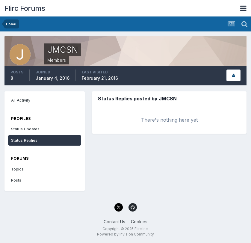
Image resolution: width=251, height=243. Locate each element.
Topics (17, 169)
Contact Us (114, 221)
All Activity (20, 100)
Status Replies (24, 140)
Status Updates (25, 128)
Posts (16, 180)
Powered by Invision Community (125, 234)
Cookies (139, 221)
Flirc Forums (24, 8)
